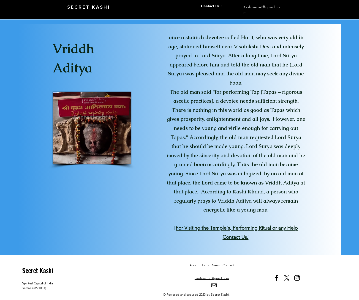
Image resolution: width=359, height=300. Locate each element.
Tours (206, 265)
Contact (228, 265)
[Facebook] (276, 278)
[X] (287, 278)
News (217, 265)
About (195, 265)
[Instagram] (297, 278)
